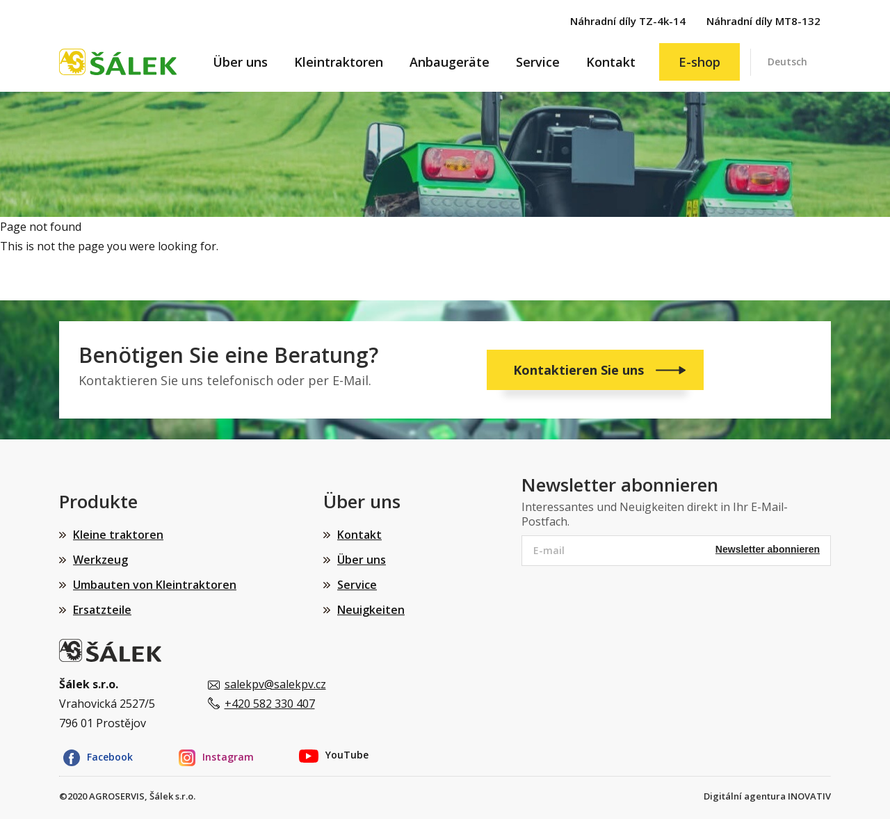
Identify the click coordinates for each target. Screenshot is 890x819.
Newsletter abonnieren (767, 549)
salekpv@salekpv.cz (275, 684)
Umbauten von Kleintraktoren (154, 584)
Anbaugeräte (450, 62)
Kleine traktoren (118, 534)
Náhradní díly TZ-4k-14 (628, 21)
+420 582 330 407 (270, 703)
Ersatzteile (102, 609)
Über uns (240, 62)
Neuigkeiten (371, 609)
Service (538, 62)
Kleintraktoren (338, 62)
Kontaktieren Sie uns (580, 370)
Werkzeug (100, 559)
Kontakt (611, 62)
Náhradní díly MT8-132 (763, 21)
